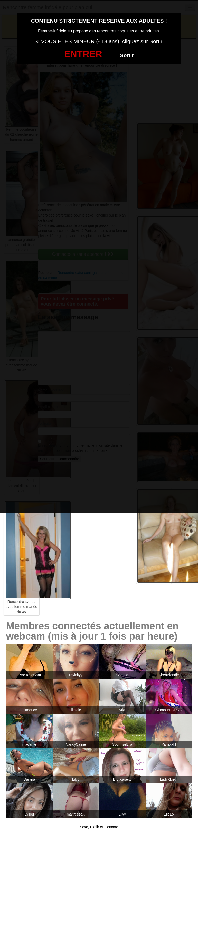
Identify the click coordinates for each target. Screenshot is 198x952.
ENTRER (83, 54)
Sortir (127, 55)
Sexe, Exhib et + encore (99, 827)
